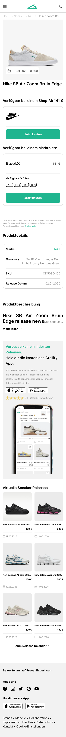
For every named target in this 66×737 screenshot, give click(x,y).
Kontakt (8, 726)
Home (7, 16)
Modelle (20, 718)
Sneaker (19, 16)
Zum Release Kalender (33, 646)
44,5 (17, 184)
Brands (7, 718)
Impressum (10, 722)
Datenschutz (44, 722)
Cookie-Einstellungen (30, 726)
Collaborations (39, 718)
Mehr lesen (13, 329)
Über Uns (27, 722)
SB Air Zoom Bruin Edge (50, 16)
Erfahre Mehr (30, 226)
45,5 (33, 184)
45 (25, 184)
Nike (31, 16)
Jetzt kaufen (33, 134)
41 (9, 184)
